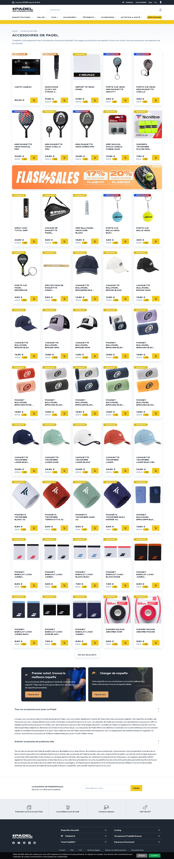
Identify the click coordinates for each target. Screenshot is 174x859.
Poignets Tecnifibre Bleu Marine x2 (115, 517)
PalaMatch (129, 2)
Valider (136, 788)
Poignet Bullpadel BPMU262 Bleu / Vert (115, 402)
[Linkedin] (24, 842)
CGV (80, 850)
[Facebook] (13, 842)
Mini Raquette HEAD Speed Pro (84, 146)
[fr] (161, 2)
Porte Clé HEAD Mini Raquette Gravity (115, 89)
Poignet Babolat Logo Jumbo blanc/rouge (23, 574)
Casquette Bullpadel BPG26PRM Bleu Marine (84, 288)
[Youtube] (18, 842)
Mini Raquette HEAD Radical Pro (23, 147)
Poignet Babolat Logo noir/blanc (53, 632)
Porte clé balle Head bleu (113, 230)
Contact (62, 850)
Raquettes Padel (22, 17)
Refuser (142, 855)
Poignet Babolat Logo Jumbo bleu (23, 632)
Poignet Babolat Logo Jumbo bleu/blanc (84, 632)
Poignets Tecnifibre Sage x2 (85, 517)
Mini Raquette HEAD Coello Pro (53, 147)
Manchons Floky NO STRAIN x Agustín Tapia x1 (53, 89)
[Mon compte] (160, 9)
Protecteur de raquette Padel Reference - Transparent (54, 288)
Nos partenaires (137, 850)
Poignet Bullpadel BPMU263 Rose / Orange (23, 402)
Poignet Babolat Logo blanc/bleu (84, 574)
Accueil (14, 31)
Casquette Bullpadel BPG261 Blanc (114, 288)
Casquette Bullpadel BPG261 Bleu (21, 345)
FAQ (71, 850)
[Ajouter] (95, 100)
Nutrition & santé (132, 17)
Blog (150, 2)
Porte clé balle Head (143, 229)
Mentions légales (93, 850)
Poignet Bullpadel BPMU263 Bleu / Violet (145, 345)
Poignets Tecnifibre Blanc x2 (20, 517)
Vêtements (90, 17)
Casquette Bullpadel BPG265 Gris (52, 345)
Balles (42, 17)
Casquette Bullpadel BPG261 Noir (143, 288)
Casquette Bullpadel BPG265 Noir (82, 345)
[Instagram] (29, 842)
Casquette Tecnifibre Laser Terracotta (113, 460)
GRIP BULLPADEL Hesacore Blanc (84, 230)
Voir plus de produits (87, 654)
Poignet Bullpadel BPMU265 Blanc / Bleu (84, 402)
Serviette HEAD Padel (84, 88)
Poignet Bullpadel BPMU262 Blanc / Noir (54, 402)
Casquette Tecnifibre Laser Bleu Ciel (145, 460)
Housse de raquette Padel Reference (51, 230)
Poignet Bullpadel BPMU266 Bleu (114, 345)
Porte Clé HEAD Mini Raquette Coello (145, 89)
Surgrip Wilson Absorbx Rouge (145, 631)
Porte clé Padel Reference (20, 288)
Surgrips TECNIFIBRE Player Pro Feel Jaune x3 (144, 147)
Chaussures (70, 17)
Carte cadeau (23, 87)
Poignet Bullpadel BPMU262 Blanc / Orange (145, 402)
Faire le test (33, 694)
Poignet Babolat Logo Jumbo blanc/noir (53, 574)
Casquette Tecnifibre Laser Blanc (82, 460)
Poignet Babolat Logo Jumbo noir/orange (145, 574)
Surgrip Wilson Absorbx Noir (115, 631)
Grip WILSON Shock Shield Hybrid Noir (114, 147)
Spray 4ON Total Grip (21, 229)
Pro (155, 2)
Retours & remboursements (115, 850)
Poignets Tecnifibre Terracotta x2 (54, 517)
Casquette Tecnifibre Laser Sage (52, 460)
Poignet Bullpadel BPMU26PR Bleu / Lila (145, 517)
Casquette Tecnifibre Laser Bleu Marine (21, 460)
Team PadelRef (141, 2)
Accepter (154, 855)
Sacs (55, 17)
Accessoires (108, 17)
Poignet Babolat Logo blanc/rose (114, 574)
